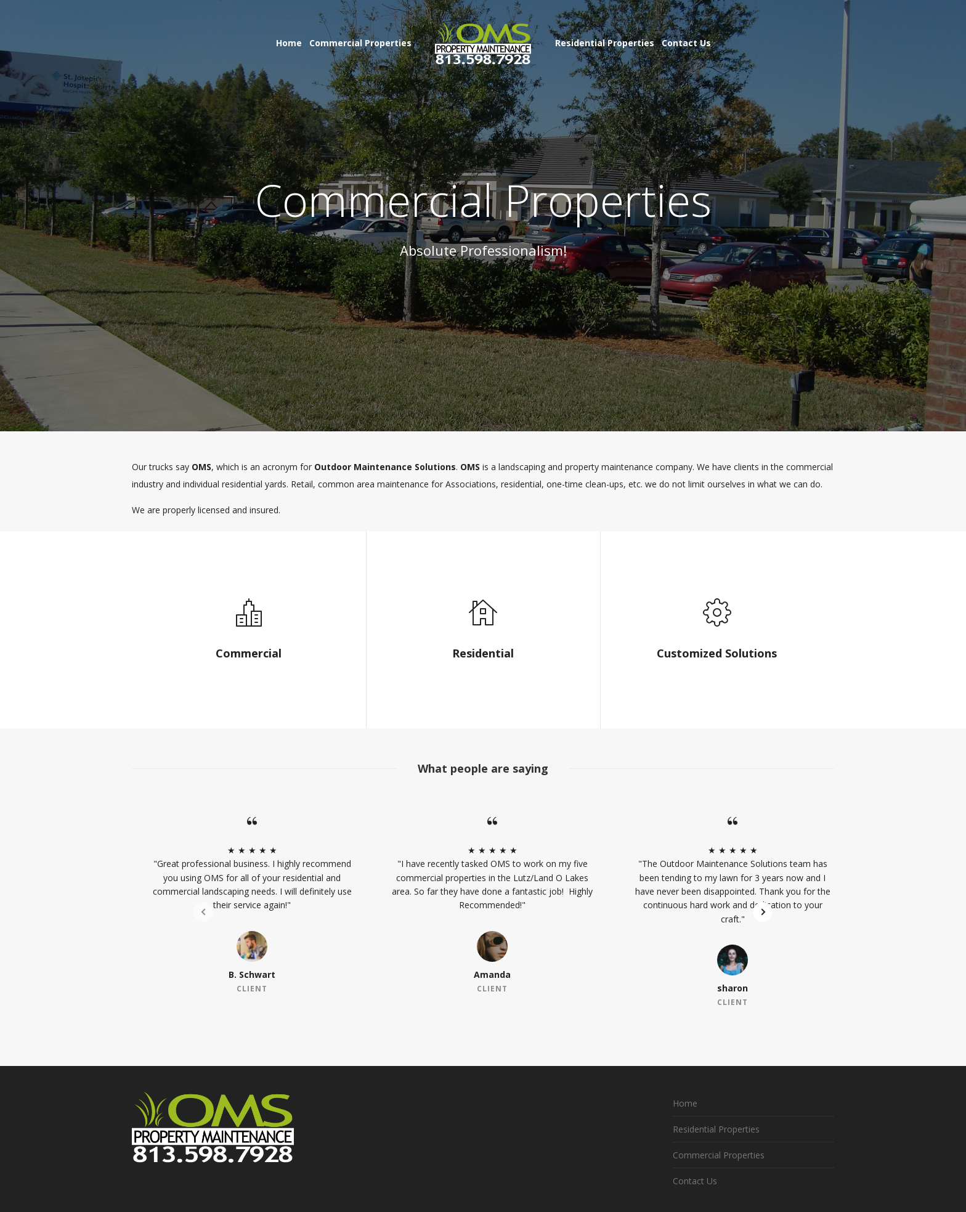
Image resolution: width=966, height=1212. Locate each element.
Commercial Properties (719, 1155)
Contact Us (695, 1181)
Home (685, 1103)
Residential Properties (716, 1129)
